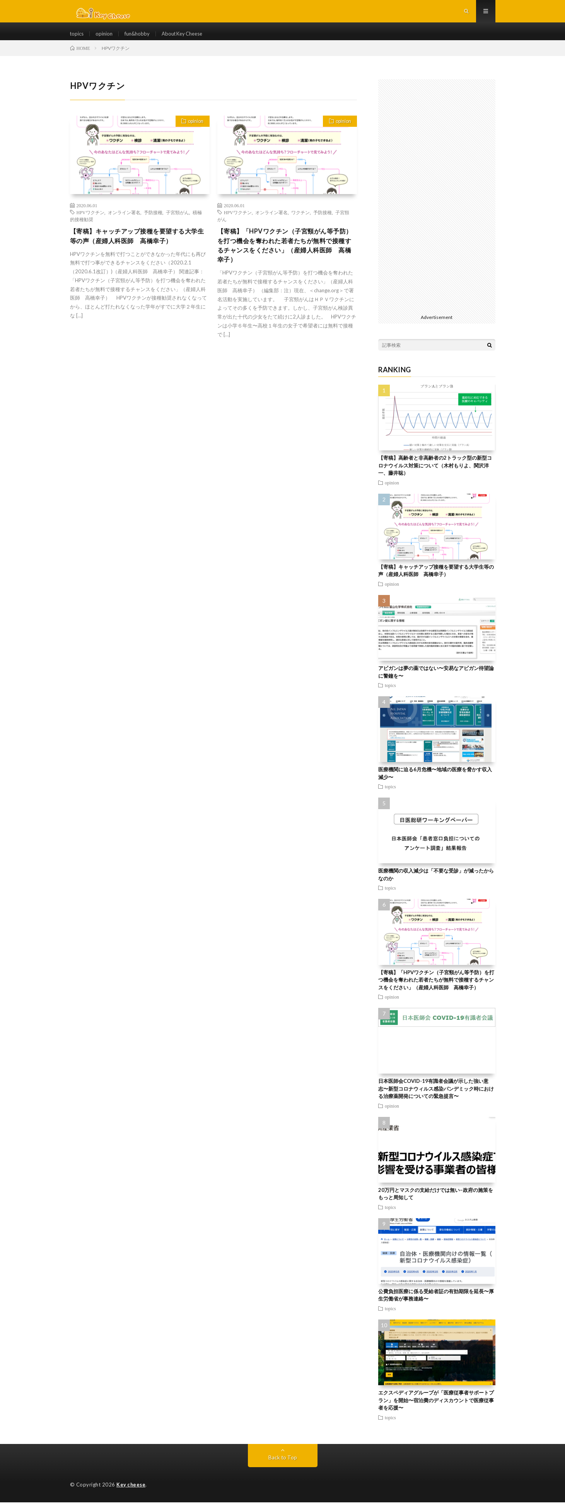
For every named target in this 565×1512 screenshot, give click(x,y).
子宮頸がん (177, 222)
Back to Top (282, 1467)
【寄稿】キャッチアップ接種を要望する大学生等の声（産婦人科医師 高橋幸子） (138, 246)
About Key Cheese (189, 38)
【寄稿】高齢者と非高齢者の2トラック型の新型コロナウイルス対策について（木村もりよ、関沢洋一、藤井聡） (435, 475)
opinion (106, 38)
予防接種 (153, 222)
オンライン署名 (124, 222)
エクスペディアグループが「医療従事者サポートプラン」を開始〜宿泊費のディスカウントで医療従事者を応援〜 (436, 1410)
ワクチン (300, 222)
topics (77, 38)
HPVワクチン (90, 222)
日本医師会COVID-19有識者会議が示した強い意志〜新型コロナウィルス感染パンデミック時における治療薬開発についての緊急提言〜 (436, 1098)
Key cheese (131, 1495)
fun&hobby (140, 38)
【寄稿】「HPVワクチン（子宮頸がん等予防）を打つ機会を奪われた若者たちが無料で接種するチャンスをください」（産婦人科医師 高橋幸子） (285, 257)
